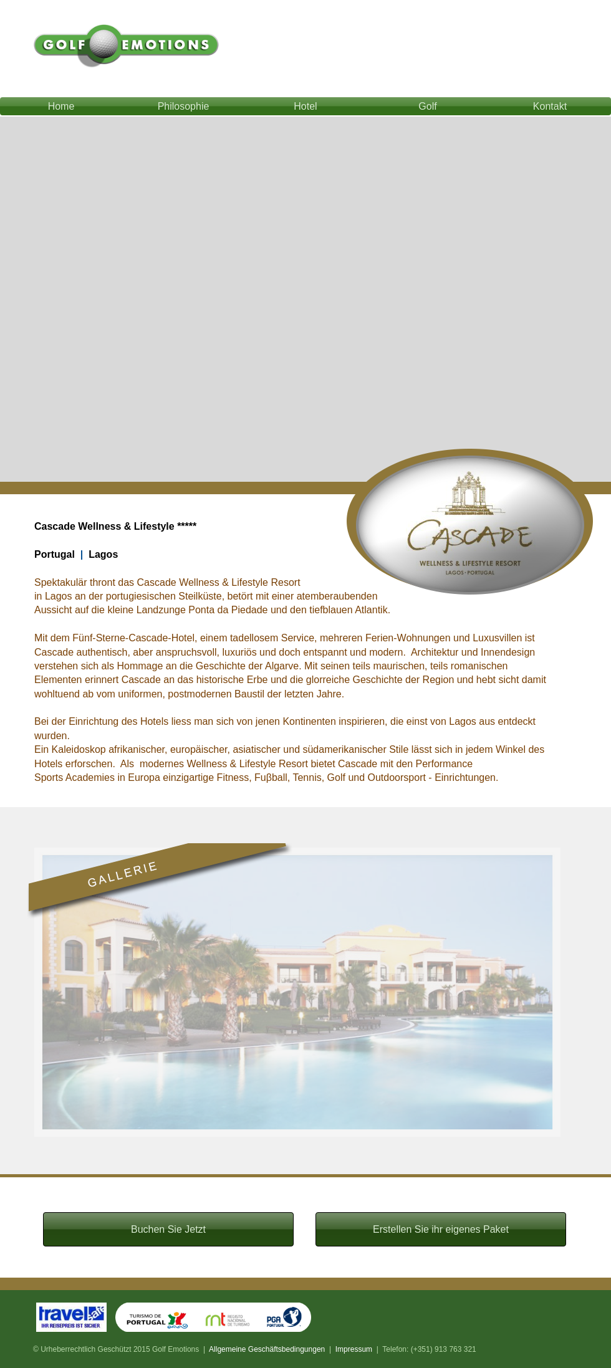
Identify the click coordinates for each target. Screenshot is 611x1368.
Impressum (353, 1349)
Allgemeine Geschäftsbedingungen (267, 1349)
